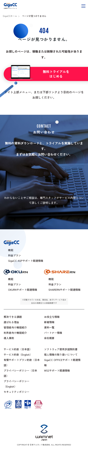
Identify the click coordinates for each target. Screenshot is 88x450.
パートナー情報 (53, 333)
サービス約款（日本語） (18, 349)
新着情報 (49, 322)
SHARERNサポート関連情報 (64, 289)
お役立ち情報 (52, 317)
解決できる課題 (13, 317)
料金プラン (14, 284)
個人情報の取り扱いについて (61, 354)
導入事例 (9, 338)
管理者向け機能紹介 (15, 327)
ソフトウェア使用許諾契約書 (61, 349)
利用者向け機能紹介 (15, 333)
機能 (10, 279)
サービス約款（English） (18, 354)
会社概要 (49, 338)
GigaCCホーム (10, 15)
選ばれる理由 (11, 322)
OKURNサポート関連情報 (22, 289)
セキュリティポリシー (16, 392)
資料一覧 (49, 327)
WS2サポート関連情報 (57, 370)
